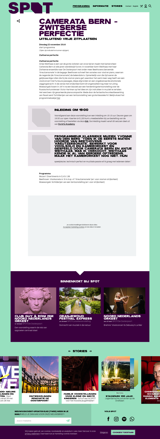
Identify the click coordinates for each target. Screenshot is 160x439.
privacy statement (32, 433)
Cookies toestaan (123, 432)
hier (58, 98)
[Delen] (18, 21)
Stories (117, 6)
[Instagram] (116, 419)
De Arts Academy (66, 124)
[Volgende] (90, 351)
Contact (128, 6)
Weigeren (104, 432)
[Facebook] (108, 419)
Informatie (100, 6)
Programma (81, 6)
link (86, 121)
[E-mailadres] (43, 421)
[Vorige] (69, 351)
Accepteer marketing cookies (73, 227)
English (135, 6)
